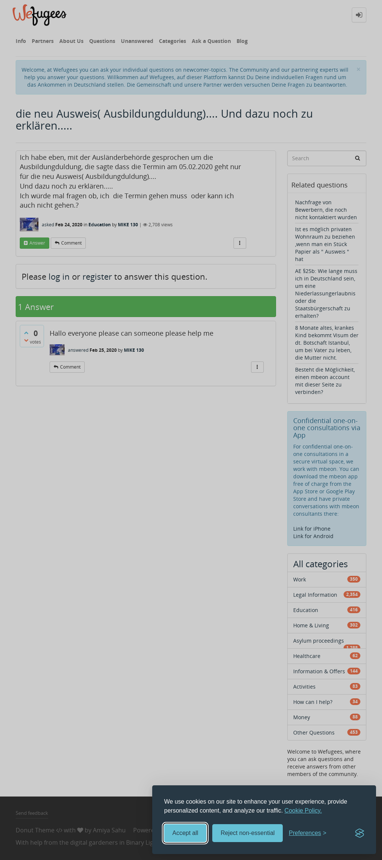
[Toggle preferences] (307, 833)
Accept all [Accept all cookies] (185, 833)
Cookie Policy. (303, 810)
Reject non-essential (247, 833)
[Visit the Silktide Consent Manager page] (359, 833)
